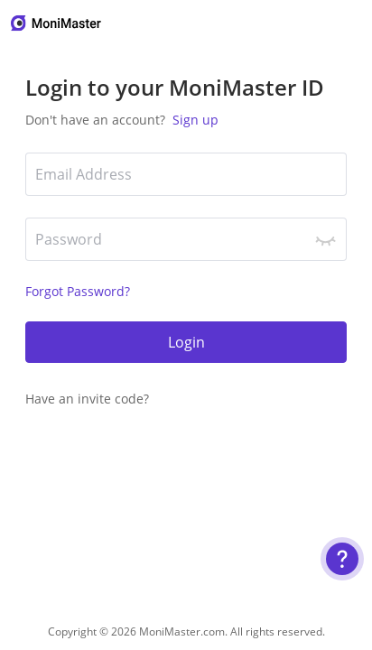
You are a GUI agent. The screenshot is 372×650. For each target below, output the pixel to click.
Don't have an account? (122, 119)
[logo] (57, 23)
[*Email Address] (186, 174)
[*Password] (186, 239)
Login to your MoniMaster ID (174, 87)
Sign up (194, 119)
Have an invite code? (87, 398)
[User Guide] (342, 559)
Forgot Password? (77, 291)
